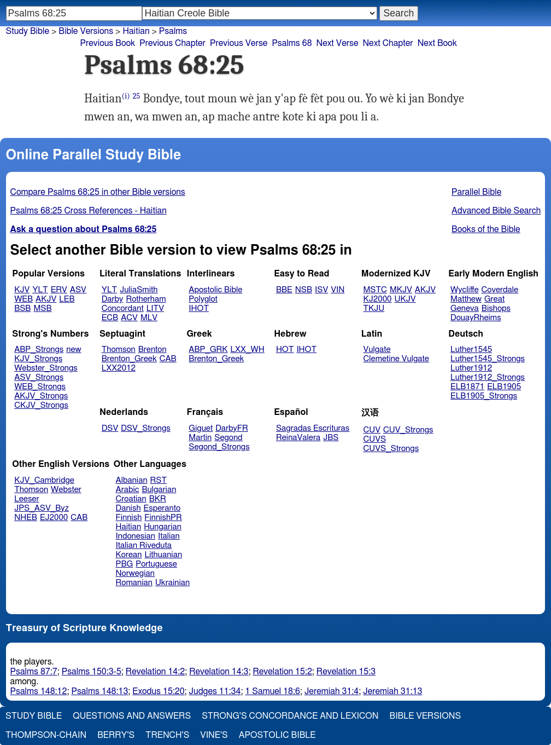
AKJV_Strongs (41, 396)
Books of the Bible (486, 229)
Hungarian (162, 527)
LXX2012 (119, 368)
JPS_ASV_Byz (41, 508)
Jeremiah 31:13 (392, 691)
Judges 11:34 (215, 691)
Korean (129, 555)
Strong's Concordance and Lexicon (290, 716)
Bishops (496, 308)
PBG (124, 564)
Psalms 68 (292, 43)
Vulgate (377, 349)
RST (158, 480)
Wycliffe (464, 290)
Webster (66, 490)
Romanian (134, 583)
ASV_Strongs (38, 377)
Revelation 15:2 (282, 671)
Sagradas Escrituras (312, 428)
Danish (128, 508)
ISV (321, 290)
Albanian (132, 480)
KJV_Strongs (38, 359)
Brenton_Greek (129, 359)
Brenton (152, 349)
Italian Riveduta (144, 545)
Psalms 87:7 (33, 671)
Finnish (129, 517)
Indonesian (136, 536)
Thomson (119, 349)
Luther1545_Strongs (487, 359)
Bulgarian (159, 490)
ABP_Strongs (38, 349)
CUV (372, 430)
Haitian (135, 31)
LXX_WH (248, 349)
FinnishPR (163, 517)
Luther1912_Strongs (487, 377)
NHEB (25, 517)
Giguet (201, 428)
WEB (23, 299)
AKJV (46, 299)
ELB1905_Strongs (483, 396)
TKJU (374, 308)
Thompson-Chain (45, 735)
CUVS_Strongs (391, 448)
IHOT (199, 308)
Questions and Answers (132, 716)
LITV (155, 308)
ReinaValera (298, 438)
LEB (66, 299)
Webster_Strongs (46, 368)
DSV (110, 428)
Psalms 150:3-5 (91, 671)
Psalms (173, 31)
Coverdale (500, 290)
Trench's (167, 735)
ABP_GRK (208, 349)
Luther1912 (471, 368)
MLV (148, 318)
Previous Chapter (172, 43)
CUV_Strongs (408, 430)
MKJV (401, 290)
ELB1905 (504, 387)
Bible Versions (85, 31)
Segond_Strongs (219, 447)
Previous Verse (238, 43)
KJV (22, 290)
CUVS (375, 439)
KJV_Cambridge (44, 480)
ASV (78, 290)
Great (494, 299)
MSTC (375, 290)
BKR (157, 499)
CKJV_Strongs (41, 405)
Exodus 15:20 (158, 691)
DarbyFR (231, 428)
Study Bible (27, 31)
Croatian (131, 499)
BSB (22, 308)
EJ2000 (54, 517)
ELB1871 (467, 387)
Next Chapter (387, 43)
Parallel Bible (476, 192)
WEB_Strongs (40, 387)
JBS (330, 438)
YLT (40, 290)
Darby (113, 299)
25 (136, 96)
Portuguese (156, 564)
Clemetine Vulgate (396, 359)
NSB (303, 290)
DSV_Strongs (146, 428)
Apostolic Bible (277, 735)
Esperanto (162, 508)
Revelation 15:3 (346, 671)
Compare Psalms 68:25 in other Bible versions (97, 192)
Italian (169, 536)
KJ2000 (378, 299)
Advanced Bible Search (496, 210)
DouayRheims (475, 318)
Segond (228, 438)
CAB (168, 359)
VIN (337, 290)
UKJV (405, 299)
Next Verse (337, 43)
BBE (284, 290)
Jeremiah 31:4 (331, 691)
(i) (126, 96)
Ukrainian (172, 583)
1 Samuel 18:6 (272, 691)
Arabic (127, 490)
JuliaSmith (138, 290)
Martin (200, 438)
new (73, 349)
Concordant (123, 308)
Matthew (466, 299)
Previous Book (107, 43)
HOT (285, 349)
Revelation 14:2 (155, 671)
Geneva (464, 308)
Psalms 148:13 (99, 691)
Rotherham (146, 299)
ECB (110, 318)
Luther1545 (471, 349)
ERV (59, 290)
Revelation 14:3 (218, 671)
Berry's (115, 735)
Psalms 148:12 (38, 691)
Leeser (26, 499)
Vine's (213, 735)
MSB (42, 308)
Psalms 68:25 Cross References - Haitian (88, 210)
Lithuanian (163, 555)
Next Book (437, 43)
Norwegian (135, 573)
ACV (129, 318)
